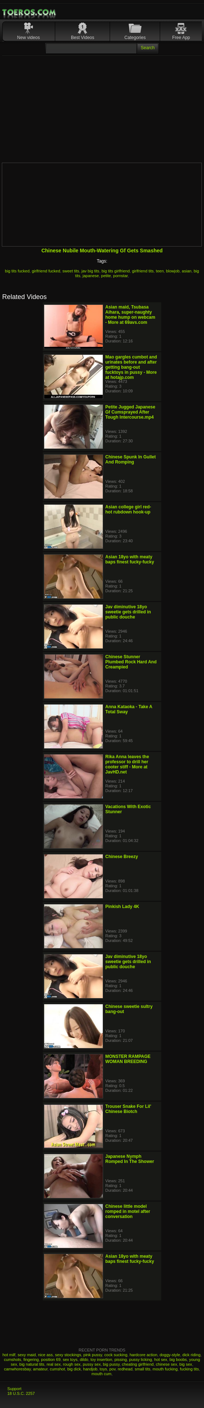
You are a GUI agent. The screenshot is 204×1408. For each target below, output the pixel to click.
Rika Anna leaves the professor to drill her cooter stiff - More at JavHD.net (127, 764)
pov (112, 1369)
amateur (40, 1369)
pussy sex (92, 1364)
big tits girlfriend (116, 271)
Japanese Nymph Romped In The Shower (129, 1159)
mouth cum (101, 1374)
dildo (84, 1359)
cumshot (57, 1369)
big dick (74, 1369)
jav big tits (90, 271)
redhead (125, 1369)
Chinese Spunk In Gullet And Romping (130, 459)
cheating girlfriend (138, 1364)
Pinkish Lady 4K (122, 906)
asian (186, 271)
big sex (186, 1364)
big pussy (111, 1364)
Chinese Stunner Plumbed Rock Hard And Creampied (130, 662)
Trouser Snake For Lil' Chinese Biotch (128, 1109)
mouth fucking (164, 1369)
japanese (91, 276)
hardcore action (143, 1355)
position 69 (50, 1359)
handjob (90, 1369)
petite (106, 276)
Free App (181, 37)
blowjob (173, 271)
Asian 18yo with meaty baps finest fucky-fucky (129, 559)
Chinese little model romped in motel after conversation (127, 1211)
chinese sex (166, 1364)
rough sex (71, 1364)
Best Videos (82, 37)
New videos (28, 37)
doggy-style (169, 1355)
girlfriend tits (143, 271)
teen (159, 271)
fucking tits (189, 1369)
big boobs (178, 1359)
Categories (135, 37)
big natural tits (31, 1364)
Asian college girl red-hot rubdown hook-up (128, 509)
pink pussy (92, 1355)
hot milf (9, 1355)
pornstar (120, 276)
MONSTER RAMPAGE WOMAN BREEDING (128, 1059)
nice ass (45, 1355)
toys (103, 1369)
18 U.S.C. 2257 (21, 1393)
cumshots (12, 1359)
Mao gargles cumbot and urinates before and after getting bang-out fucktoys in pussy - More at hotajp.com (131, 367)
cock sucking (115, 1355)
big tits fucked (17, 271)
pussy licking (140, 1359)
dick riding (191, 1355)
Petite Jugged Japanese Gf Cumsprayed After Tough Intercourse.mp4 (130, 412)
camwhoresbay (17, 1369)
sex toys (70, 1359)
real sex (53, 1364)
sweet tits (71, 271)
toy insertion (101, 1359)
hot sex (160, 1359)
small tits (142, 1369)
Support (14, 1388)
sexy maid (27, 1355)
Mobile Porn (29, 12)
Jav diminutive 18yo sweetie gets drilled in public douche (128, 612)
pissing (120, 1359)
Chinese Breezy (121, 856)
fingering (31, 1359)
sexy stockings (68, 1355)
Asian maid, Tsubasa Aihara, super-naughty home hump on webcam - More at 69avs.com (130, 315)
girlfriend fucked (46, 271)
